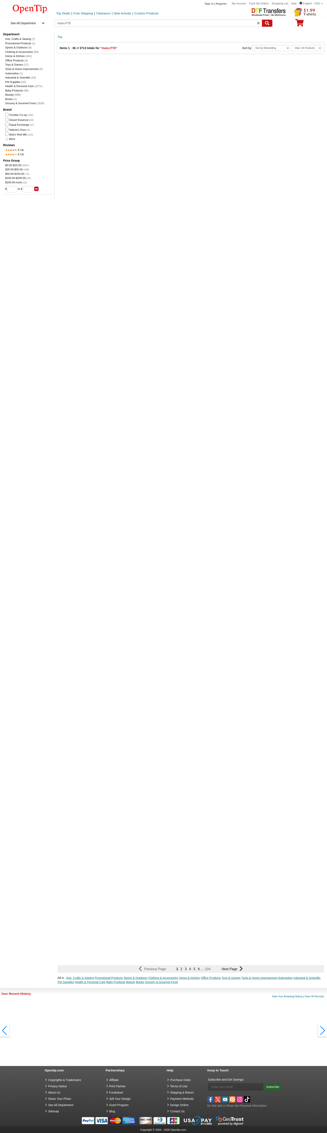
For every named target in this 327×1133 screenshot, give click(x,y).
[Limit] (306, 48)
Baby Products (16, 90)
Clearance (103, 13)
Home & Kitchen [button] (189, 978)
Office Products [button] (211, 978)
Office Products (16, 60)
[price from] (12, 189)
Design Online (179, 1105)
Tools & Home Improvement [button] (259, 978)
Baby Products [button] (115, 982)
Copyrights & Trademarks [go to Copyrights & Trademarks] (64, 1080)
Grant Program (119, 1105)
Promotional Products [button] (109, 978)
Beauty (13, 94)
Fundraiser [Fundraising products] (116, 1092)
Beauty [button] (130, 982)
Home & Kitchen (18, 56)
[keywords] (158, 23)
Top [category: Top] (60, 37)
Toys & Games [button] (231, 978)
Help (294, 3)
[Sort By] (271, 48)
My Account (239, 3)
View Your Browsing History (287, 996)
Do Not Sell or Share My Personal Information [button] (237, 1105)
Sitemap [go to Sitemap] (53, 1111)
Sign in (209, 3)
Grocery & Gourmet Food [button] (161, 982)
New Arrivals (122, 13)
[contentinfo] (29, 8)
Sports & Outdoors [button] (135, 978)
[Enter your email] (235, 1087)
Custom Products (146, 13)
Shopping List (280, 3)
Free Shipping (83, 13)
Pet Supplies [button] (66, 982)
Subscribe (272, 1087)
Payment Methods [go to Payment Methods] (182, 1098)
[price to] (28, 189)
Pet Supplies (15, 82)
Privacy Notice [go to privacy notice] (57, 1086)
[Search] (267, 23)
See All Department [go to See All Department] (60, 1105)
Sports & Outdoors (18, 47)
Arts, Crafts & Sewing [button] (80, 978)
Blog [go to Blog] (112, 1111)
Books (11, 99)
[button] (311, 3)
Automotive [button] (285, 978)
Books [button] (140, 982)
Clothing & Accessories (22, 51)
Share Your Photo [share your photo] (59, 1098)
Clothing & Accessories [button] (163, 978)
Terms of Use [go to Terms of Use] (178, 1086)
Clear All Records (314, 996)
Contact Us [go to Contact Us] (177, 1111)
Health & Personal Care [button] (90, 982)
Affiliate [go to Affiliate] (114, 1080)
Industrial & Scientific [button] (307, 978)
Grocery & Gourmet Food (24, 103)
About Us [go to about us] (54, 1092)
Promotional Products (20, 43)
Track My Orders (259, 3)
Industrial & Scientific (20, 77)
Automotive (14, 73)
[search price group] (36, 189)
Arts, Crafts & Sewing (20, 39)
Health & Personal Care (23, 86)
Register (221, 3)
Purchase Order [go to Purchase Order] (180, 1080)
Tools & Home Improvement (24, 69)
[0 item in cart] (299, 24)
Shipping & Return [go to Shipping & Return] (182, 1092)
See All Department (23, 23)
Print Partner (117, 1086)
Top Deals (63, 13)
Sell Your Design (120, 1098)
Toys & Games (16, 64)
